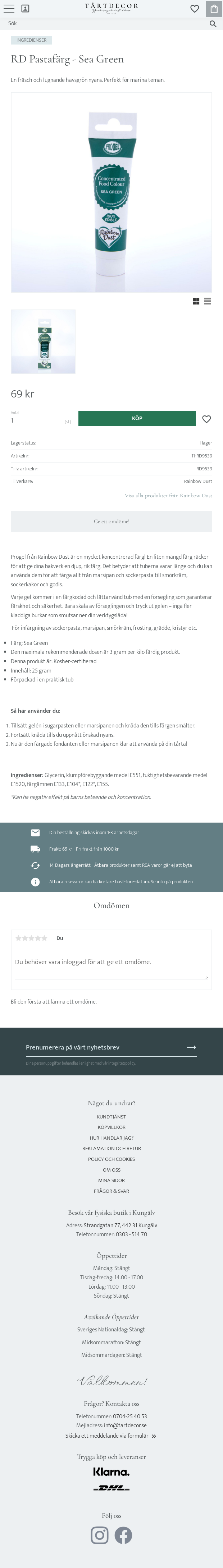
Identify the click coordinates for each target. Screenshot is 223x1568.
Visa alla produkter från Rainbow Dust (168, 495)
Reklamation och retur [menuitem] (111, 1148)
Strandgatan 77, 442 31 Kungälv (120, 1225)
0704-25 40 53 (130, 1417)
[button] (9, 12)
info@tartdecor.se (125, 1425)
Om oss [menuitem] (111, 1169)
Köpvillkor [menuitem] (112, 1127)
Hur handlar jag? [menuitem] (111, 1138)
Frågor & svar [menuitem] (111, 1191)
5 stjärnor (44, 938)
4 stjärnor (38, 938)
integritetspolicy (121, 1063)
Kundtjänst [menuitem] (111, 1116)
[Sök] (213, 24)
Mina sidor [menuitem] (25, 8)
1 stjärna (18, 938)
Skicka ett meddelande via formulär (111, 1436)
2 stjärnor (25, 938)
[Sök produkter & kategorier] (104, 24)
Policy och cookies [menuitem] (111, 1159)
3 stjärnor (31, 938)
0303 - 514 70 (131, 1234)
